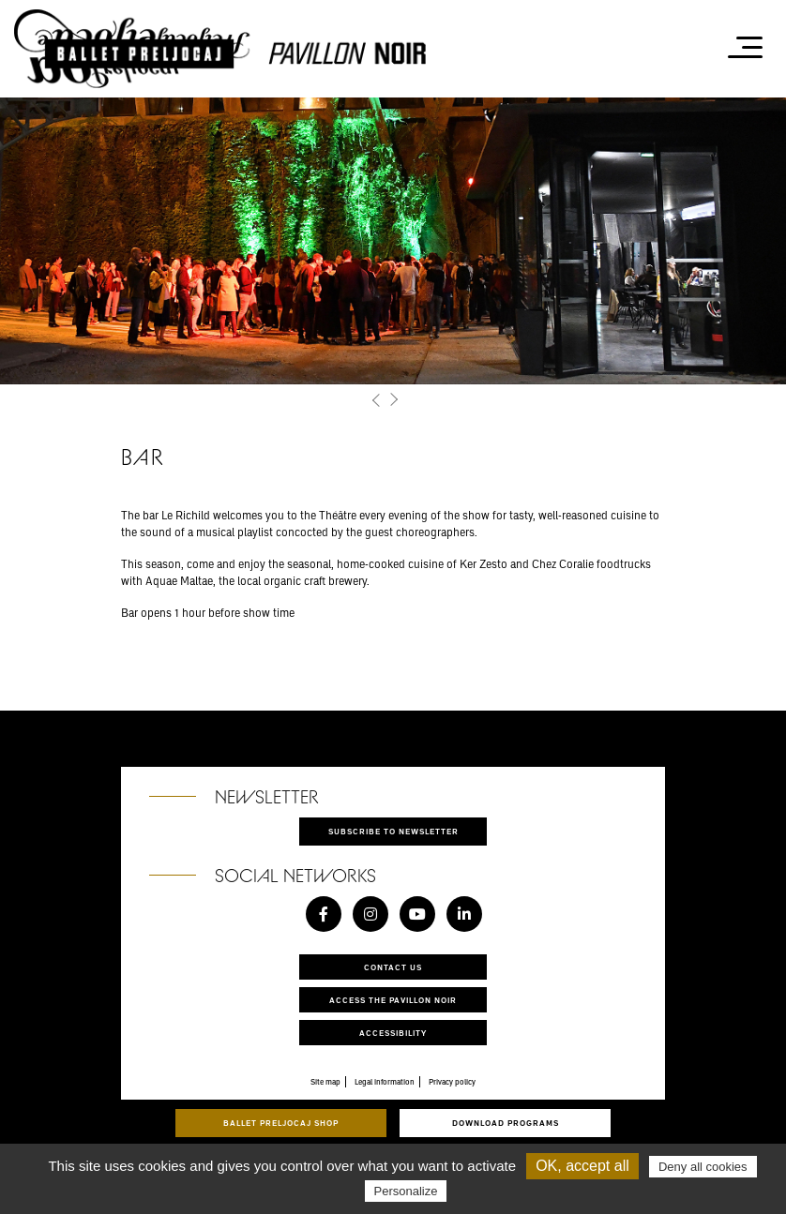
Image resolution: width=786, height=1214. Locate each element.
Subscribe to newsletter (393, 831)
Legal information (385, 1082)
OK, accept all (582, 1166)
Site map (325, 1082)
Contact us (393, 967)
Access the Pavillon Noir (393, 1000)
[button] (376, 400)
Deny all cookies (703, 1167)
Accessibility (393, 1032)
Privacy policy (452, 1082)
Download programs (505, 1122)
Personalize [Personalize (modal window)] (406, 1191)
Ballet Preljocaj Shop (281, 1122)
